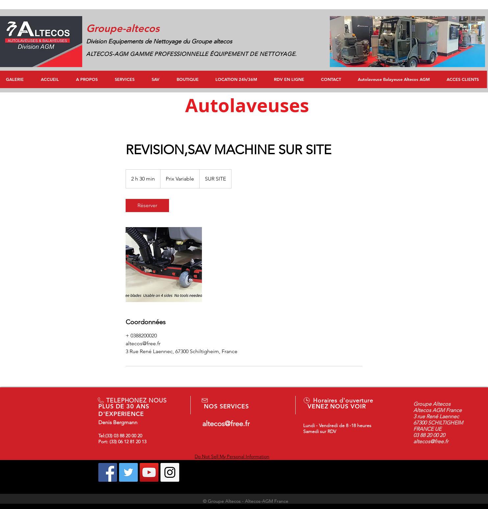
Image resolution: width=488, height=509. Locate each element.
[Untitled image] (164, 265)
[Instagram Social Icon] (169, 472)
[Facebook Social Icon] (107, 472)
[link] (147, 205)
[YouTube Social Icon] (149, 472)
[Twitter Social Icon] (128, 472)
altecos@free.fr (226, 423)
